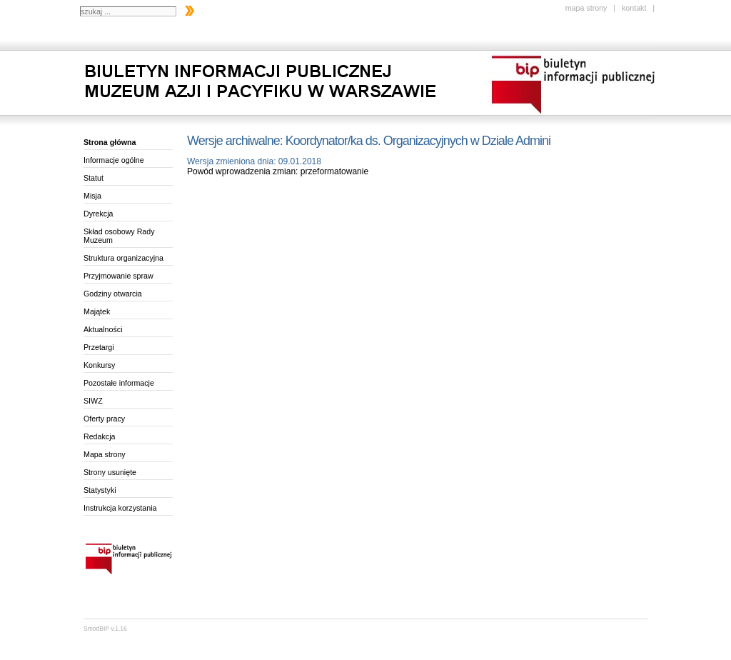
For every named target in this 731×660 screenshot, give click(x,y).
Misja (92, 195)
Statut (94, 178)
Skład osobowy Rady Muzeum (119, 235)
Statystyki (100, 490)
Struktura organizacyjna (123, 258)
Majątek (97, 311)
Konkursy (99, 365)
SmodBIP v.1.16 (105, 628)
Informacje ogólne (114, 160)
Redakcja (99, 436)
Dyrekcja (98, 213)
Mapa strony (105, 454)
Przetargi (99, 347)
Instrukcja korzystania (120, 508)
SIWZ (93, 400)
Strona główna (110, 142)
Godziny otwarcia (113, 293)
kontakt (634, 8)
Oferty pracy (104, 418)
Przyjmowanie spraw (118, 275)
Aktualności (103, 329)
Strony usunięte (110, 472)
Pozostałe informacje (119, 383)
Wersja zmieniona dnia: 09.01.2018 (254, 161)
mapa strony (586, 8)
